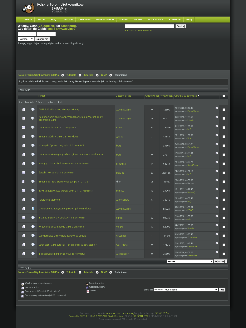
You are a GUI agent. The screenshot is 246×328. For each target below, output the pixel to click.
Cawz (119, 127)
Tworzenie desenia (49, 127)
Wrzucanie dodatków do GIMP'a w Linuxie (61, 226)
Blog (189, 19)
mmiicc (120, 190)
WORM (138, 19)
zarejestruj (68, 26)
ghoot (119, 136)
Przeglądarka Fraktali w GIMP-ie (56, 163)
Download (84, 19)
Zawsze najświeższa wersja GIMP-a (57, 190)
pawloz (120, 172)
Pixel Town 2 (155, 19)
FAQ (53, 19)
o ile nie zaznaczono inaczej (119, 313)
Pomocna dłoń (105, 19)
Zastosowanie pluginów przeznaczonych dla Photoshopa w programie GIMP (71, 118)
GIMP (104, 75)
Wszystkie (70, 127)
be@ (189, 129)
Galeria (124, 19)
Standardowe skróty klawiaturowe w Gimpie (62, 235)
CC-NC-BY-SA (162, 313)
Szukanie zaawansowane (138, 30)
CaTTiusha (122, 244)
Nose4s (190, 228)
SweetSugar (192, 165)
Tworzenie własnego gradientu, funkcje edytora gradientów (71, 154)
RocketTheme (141, 316)
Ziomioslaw (122, 199)
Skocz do (148, 290)
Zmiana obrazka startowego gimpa (58, 181)
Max (189, 138)
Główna (27, 19)
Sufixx (119, 217)
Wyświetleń (166, 95)
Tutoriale (67, 19)
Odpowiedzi (152, 95)
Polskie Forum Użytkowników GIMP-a (38, 75)
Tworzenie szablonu (50, 199)
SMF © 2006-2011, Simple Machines (107, 316)
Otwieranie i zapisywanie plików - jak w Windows (65, 208)
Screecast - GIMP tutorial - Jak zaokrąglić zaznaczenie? (67, 244)
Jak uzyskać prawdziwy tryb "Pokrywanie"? (61, 145)
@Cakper (121, 235)
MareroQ (191, 192)
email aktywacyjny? (61, 28)
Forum (41, 19)
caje (189, 219)
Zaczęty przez (123, 95)
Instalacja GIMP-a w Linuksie (54, 217)
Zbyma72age (123, 109)
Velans (119, 226)
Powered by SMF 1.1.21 (79, 316)
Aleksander (122, 253)
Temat (41, 95)
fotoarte (190, 120)
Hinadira (121, 163)
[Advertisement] (90, 59)
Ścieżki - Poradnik (48, 172)
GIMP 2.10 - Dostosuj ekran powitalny (59, 109)
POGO (190, 210)
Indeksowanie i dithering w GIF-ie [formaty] (62, 253)
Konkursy (175, 19)
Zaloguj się (47, 26)
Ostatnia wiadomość (187, 95)
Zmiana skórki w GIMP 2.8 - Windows (58, 136)
